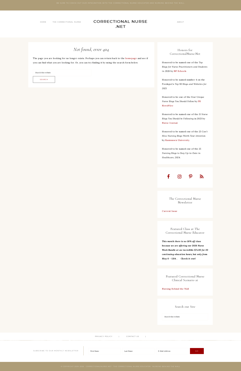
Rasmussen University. (177, 140)
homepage (131, 58)
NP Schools (180, 71)
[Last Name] (138, 351)
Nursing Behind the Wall (175, 288)
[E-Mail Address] (172, 351)
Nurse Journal (170, 123)
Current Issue (169, 211)
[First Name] (104, 351)
